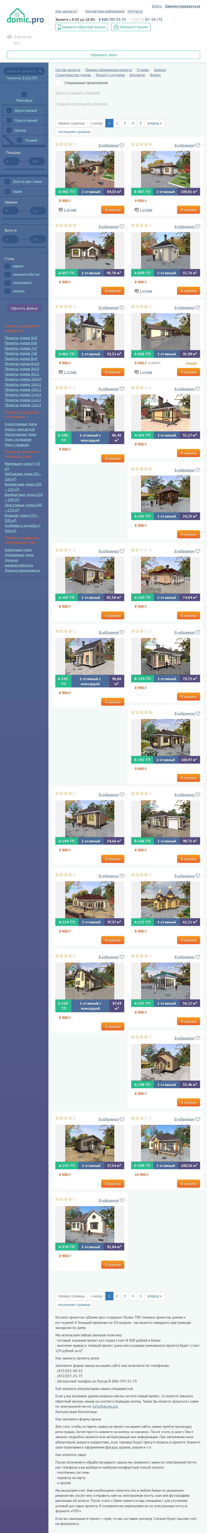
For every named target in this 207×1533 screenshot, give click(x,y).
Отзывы (143, 69)
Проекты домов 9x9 (21, 337)
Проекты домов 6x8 (21, 342)
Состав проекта (67, 69)
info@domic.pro (105, 1406)
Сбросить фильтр (24, 308)
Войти (157, 6)
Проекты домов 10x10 (23, 379)
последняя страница (74, 131)
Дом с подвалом (18, 439)
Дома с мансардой (20, 429)
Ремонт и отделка (110, 74)
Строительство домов (73, 74)
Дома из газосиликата (22, 570)
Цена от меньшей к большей (77, 92)
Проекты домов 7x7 (21, 348)
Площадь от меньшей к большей (81, 103)
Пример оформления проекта (108, 69)
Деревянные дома (19, 554)
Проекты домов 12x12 (23, 405)
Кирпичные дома (18, 549)
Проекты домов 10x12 (23, 389)
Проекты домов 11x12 (23, 400)
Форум (155, 74)
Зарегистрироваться (182, 6)
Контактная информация (104, 11)
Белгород (135, 11)
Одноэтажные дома (21, 424)
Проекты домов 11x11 (23, 394)
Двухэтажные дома (20, 434)
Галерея (160, 69)
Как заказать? (66, 11)
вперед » (155, 123)
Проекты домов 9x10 (22, 368)
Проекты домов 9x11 (22, 374)
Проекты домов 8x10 (22, 363)
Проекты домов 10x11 (23, 384)
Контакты (137, 74)
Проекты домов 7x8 (21, 353)
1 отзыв (70, 209)
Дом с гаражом (17, 444)
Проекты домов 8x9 (21, 358)
